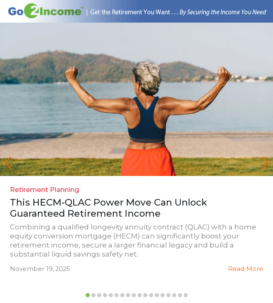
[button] (265, 163)
